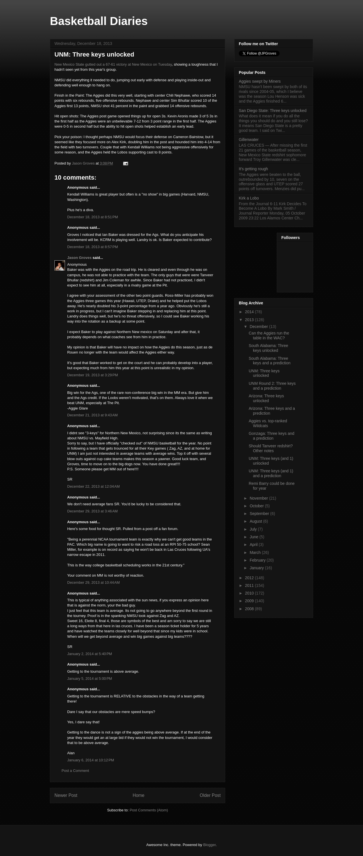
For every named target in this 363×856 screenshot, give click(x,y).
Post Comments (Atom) (149, 810)
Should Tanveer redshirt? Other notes (271, 448)
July (254, 529)
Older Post (210, 795)
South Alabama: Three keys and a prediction (269, 360)
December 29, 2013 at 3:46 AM (92, 511)
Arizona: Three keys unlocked (266, 398)
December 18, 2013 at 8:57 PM (92, 247)
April (254, 544)
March (256, 552)
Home (139, 795)
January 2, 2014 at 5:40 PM (89, 654)
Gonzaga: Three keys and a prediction (271, 436)
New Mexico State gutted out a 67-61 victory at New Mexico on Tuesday (113, 64)
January (257, 568)
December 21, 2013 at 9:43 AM (92, 415)
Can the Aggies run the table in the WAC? (269, 335)
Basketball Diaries (99, 21)
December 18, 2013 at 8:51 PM (92, 217)
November (259, 498)
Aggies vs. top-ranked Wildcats (268, 423)
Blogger (209, 845)
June (254, 537)
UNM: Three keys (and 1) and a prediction (271, 473)
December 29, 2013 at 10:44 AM (93, 582)
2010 (250, 593)
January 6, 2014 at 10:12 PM (90, 760)
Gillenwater (249, 139)
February (258, 560)
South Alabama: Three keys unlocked (268, 348)
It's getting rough (253, 169)
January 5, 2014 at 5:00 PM (89, 678)
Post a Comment (75, 770)
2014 (250, 311)
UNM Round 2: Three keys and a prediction (272, 385)
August (256, 521)
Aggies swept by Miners (260, 81)
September (260, 513)
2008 (250, 608)
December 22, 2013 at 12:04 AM (93, 486)
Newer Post (65, 795)
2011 (250, 585)
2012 (250, 577)
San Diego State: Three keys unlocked (273, 110)
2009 (250, 601)
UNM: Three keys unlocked (264, 373)
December (259, 326)
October (257, 506)
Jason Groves (79, 257)
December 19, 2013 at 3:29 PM (92, 375)
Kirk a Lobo (249, 198)
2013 (250, 319)
